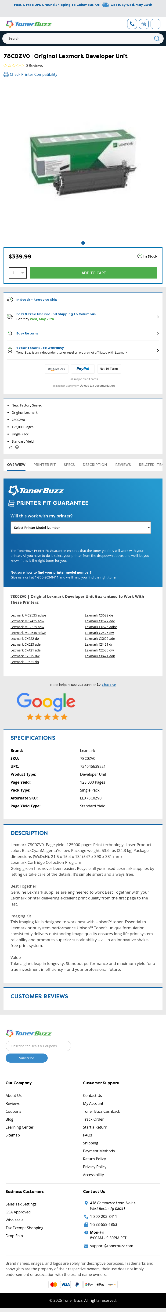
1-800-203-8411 (103, 1216)
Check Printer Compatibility (30, 74)
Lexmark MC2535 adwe (28, 615)
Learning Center (19, 1127)
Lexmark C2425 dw (99, 632)
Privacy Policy (94, 1166)
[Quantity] (18, 273)
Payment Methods (99, 1151)
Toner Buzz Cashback (101, 1111)
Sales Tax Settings (21, 1204)
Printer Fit (44, 465)
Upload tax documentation (97, 386)
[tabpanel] (83, 161)
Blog (9, 1119)
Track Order (93, 1119)
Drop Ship (14, 1235)
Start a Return (95, 1127)
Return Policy (94, 1158)
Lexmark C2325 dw (25, 656)
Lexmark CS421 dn (99, 644)
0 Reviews (34, 65)
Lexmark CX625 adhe (101, 627)
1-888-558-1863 (103, 1224)
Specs (69, 465)
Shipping (90, 1143)
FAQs (87, 1135)
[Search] (83, 38)
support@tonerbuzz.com (111, 1245)
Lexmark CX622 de (25, 638)
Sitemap (13, 1135)
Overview (16, 464)
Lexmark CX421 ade (26, 650)
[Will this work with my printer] (81, 527)
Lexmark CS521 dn (25, 662)
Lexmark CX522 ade (100, 621)
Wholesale (15, 1219)
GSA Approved (18, 1212)
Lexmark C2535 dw (99, 650)
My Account (93, 1103)
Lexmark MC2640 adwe (28, 632)
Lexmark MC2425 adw (27, 621)
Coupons (13, 1111)
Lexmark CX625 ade (26, 644)
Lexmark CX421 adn (100, 656)
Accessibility (93, 1174)
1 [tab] (83, 243)
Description (95, 465)
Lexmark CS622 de (99, 615)
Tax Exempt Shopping (24, 1227)
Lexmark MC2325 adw (27, 627)
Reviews (123, 465)
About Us (14, 1095)
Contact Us (92, 1095)
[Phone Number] (132, 24)
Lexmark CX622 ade (100, 638)
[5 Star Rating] (46, 706)
